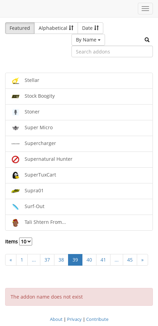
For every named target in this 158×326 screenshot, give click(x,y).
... (34, 259)
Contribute (97, 319)
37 (47, 259)
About (56, 319)
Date (90, 28)
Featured (20, 28)
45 (130, 259)
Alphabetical (56, 28)
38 (61, 259)
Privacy (74, 319)
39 (75, 259)
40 (89, 259)
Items (18, 241)
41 (103, 259)
